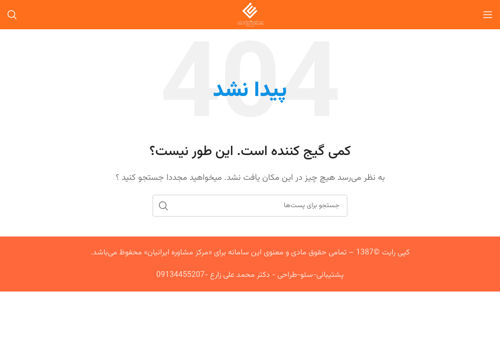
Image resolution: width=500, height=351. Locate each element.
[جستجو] (12, 14)
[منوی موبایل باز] (488, 14)
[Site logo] (250, 15)
